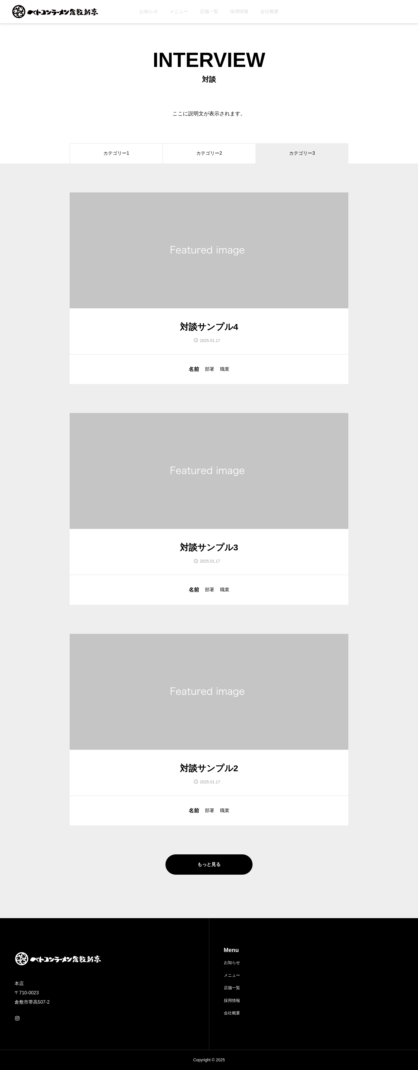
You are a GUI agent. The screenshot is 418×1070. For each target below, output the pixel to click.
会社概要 (269, 11)
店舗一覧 (209, 11)
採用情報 (239, 11)
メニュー (179, 11)
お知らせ (148, 11)
